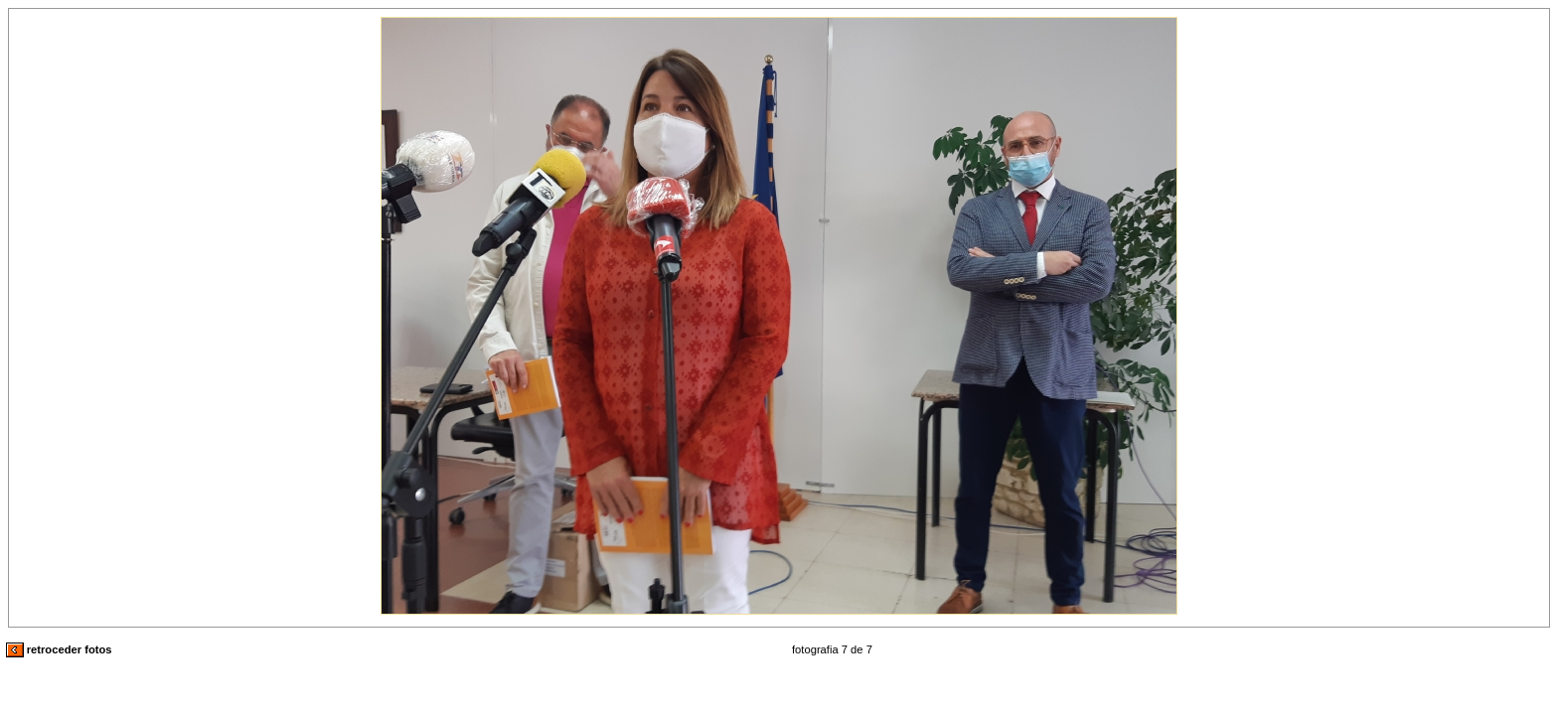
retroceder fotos (59, 649)
